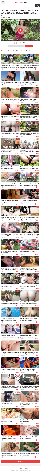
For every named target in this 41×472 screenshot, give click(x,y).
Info (10, 46)
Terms (26, 468)
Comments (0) (28, 46)
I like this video (14, 43)
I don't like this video (16, 43)
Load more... (20, 461)
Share (22, 46)
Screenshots (16, 46)
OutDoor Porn (19, 470)
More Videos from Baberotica (22, 51)
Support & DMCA (17, 468)
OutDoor (20, 2)
